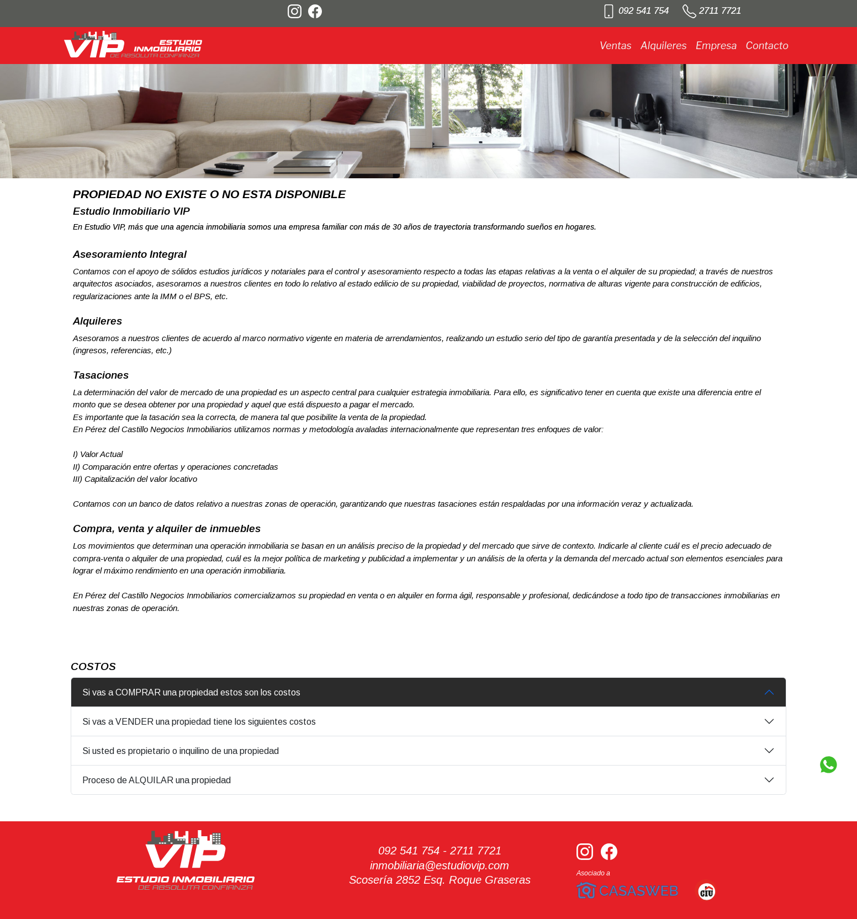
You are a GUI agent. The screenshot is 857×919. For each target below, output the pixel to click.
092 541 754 (635, 11)
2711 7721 (712, 11)
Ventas (615, 45)
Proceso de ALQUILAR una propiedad (156, 780)
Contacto (767, 45)
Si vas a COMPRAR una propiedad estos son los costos (191, 692)
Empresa (716, 45)
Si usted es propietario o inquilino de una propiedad (180, 751)
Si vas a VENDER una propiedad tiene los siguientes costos (199, 721)
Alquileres (664, 45)
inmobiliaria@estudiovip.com (439, 865)
